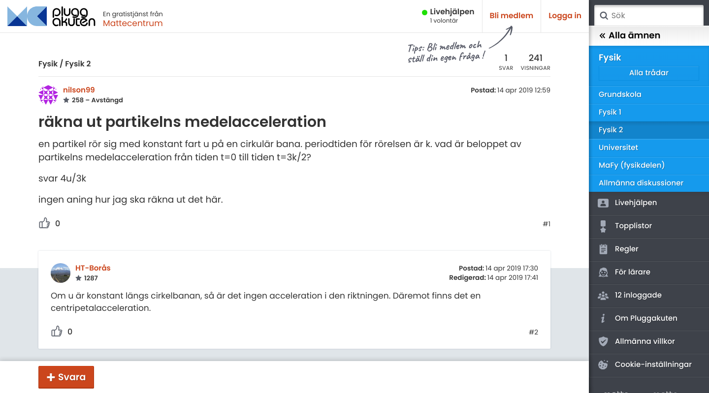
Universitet (618, 148)
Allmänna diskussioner (641, 183)
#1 (546, 224)
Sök (604, 16)
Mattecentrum (133, 23)
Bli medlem (512, 16)
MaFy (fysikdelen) (632, 165)
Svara (72, 377)
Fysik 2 (78, 64)
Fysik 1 (610, 112)
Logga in (564, 16)
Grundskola (620, 95)
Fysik (48, 64)
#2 (533, 332)
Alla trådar (649, 73)
